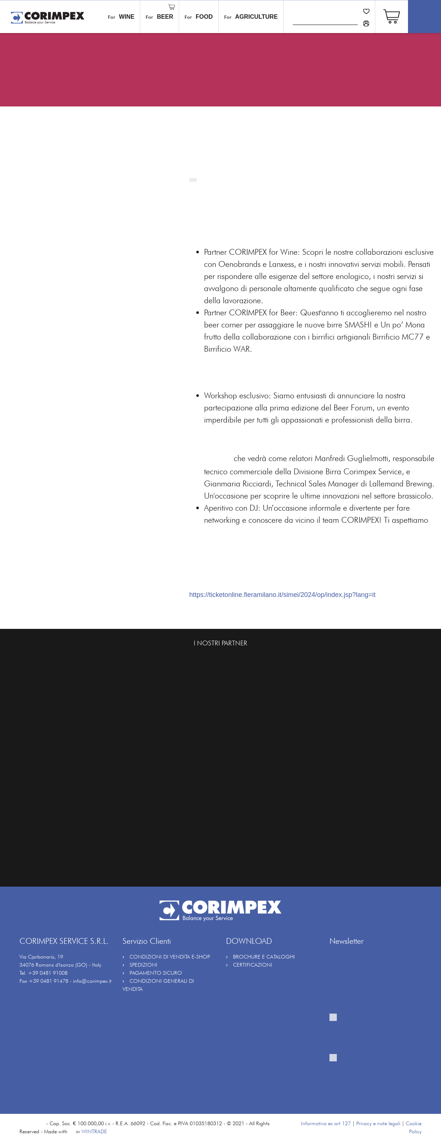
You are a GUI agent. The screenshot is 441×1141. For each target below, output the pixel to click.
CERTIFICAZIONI (252, 964)
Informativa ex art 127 (326, 1123)
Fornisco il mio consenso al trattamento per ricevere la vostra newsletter (372, 1034)
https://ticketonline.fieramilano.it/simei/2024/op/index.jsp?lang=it (282, 594)
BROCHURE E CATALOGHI (264, 956)
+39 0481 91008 (48, 973)
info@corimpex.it (92, 981)
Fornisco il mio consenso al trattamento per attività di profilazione (372, 1074)
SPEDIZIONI (143, 964)
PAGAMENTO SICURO (156, 973)
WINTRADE (94, 1131)
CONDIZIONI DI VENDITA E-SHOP (170, 956)
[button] (391, 15)
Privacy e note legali (378, 1123)
